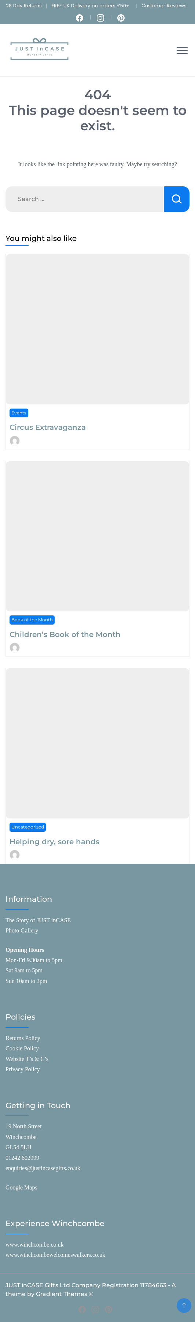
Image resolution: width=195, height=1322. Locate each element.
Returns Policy (22, 1038)
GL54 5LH (18, 1147)
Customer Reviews (164, 5)
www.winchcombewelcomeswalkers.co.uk (55, 1255)
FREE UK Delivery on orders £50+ (90, 5)
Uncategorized (27, 827)
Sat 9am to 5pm (24, 970)
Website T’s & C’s (26, 1059)
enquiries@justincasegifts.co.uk (42, 1168)
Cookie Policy (22, 1048)
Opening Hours (24, 950)
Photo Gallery (21, 930)
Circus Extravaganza (48, 427)
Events (18, 413)
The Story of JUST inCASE (38, 920)
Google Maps (21, 1187)
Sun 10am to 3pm (26, 981)
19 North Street (23, 1126)
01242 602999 (22, 1158)
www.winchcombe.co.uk (34, 1244)
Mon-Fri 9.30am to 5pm (33, 960)
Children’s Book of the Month (65, 634)
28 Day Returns (24, 5)
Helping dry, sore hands (54, 841)
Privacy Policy (22, 1069)
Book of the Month (32, 619)
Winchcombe (21, 1137)
